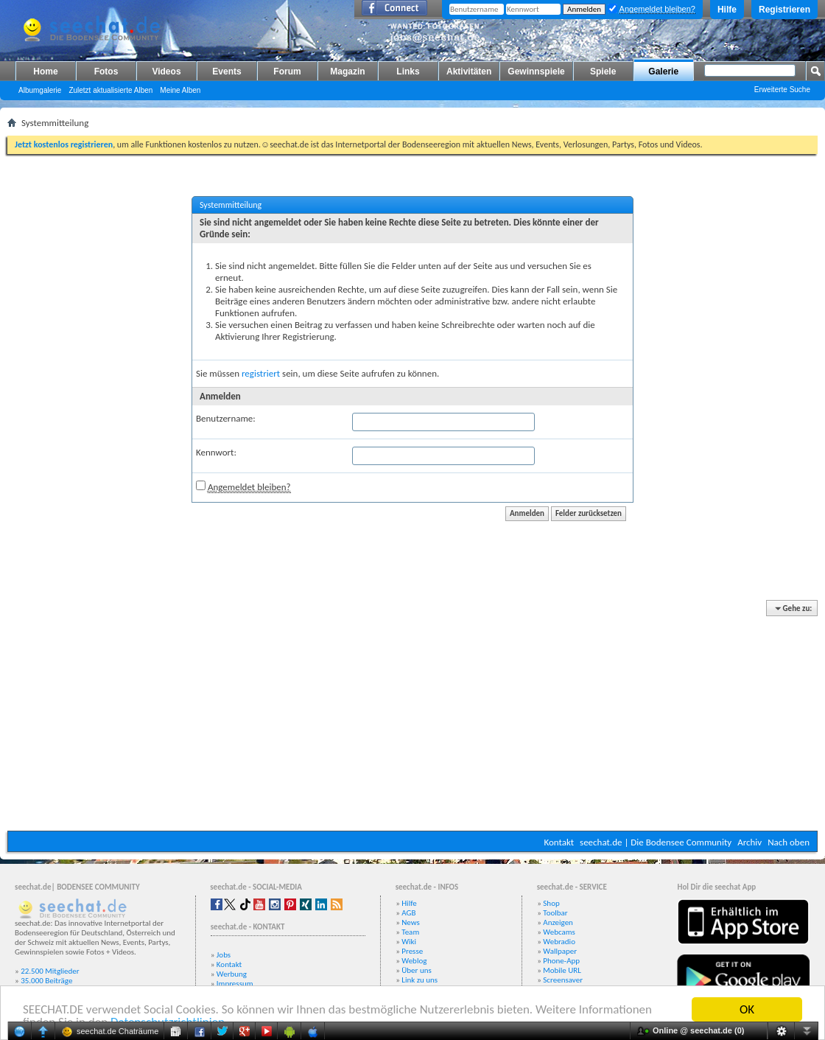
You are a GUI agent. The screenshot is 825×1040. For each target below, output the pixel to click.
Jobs (224, 955)
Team (410, 932)
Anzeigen (558, 922)
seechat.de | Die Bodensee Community (655, 842)
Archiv (749, 842)
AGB (408, 913)
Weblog (413, 961)
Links (407, 71)
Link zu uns (419, 980)
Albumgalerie (39, 90)
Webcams (559, 932)
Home (45, 71)
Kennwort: (216, 452)
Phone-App (561, 961)
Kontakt (559, 842)
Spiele (603, 71)
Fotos (106, 71)
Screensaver (563, 980)
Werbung (232, 974)
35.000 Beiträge (46, 980)
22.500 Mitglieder (50, 971)
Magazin (347, 71)
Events (226, 71)
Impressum (235, 983)
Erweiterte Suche (782, 89)
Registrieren (784, 9)
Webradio (559, 941)
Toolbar (555, 913)
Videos (166, 71)
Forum (287, 71)
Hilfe (727, 9)
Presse (412, 951)
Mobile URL (562, 970)
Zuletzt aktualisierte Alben (110, 90)
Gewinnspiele (536, 71)
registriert (261, 373)
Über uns (416, 970)
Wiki (408, 941)
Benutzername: (226, 418)
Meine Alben (180, 90)
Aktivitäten (468, 71)
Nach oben (789, 842)
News (410, 922)
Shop (551, 903)
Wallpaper (560, 951)
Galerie (663, 71)
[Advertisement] (412, 716)
